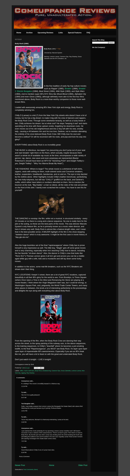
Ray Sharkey (30, 373)
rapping (23, 373)
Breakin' (68, 89)
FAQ (88, 33)
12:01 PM (24, 411)
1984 (21, 370)
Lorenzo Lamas (76, 370)
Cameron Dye (56, 370)
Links (60, 33)
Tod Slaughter (25, 403)
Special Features (75, 33)
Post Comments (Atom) (30, 469)
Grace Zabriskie (66, 370)
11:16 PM (24, 386)
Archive (29, 33)
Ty (22, 392)
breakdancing (47, 370)
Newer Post (20, 465)
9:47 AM (23, 397)
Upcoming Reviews (45, 33)
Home (18, 33)
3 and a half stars (29, 370)
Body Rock (38, 370)
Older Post (82, 465)
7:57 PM (23, 441)
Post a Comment (24, 456)
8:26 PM (23, 452)
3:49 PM (23, 422)
